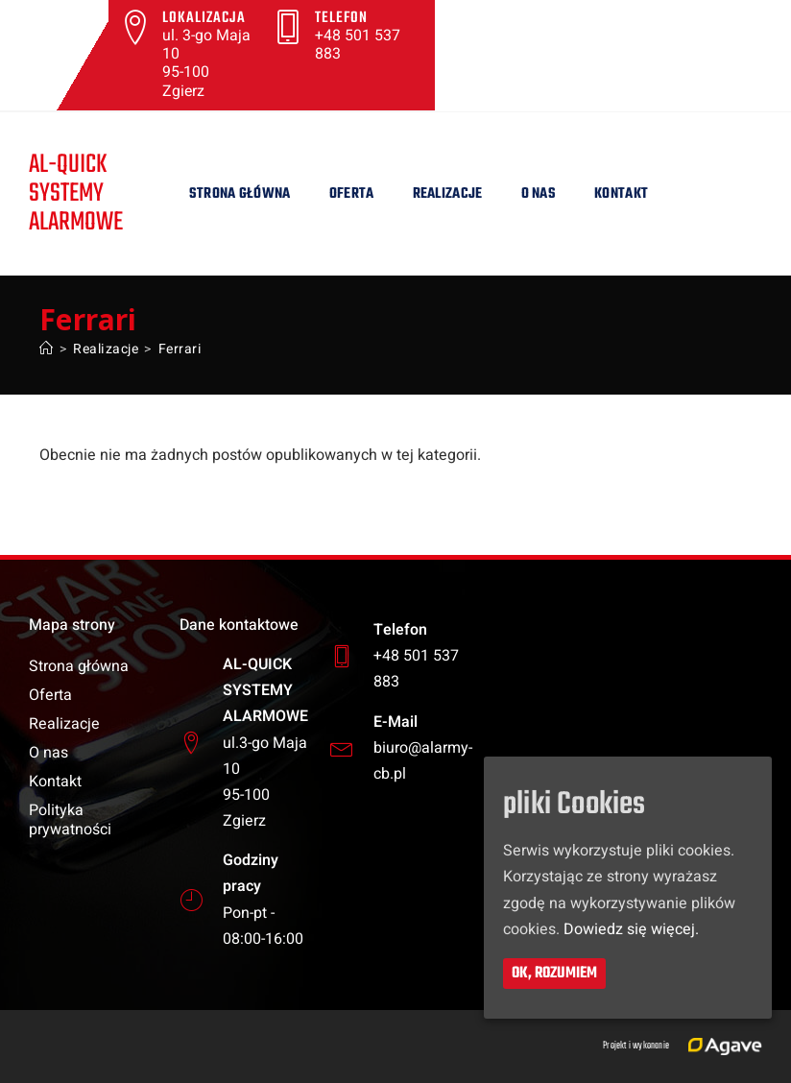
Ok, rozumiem (554, 972)
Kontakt (621, 193)
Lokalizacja (204, 18)
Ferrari (180, 349)
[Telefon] (288, 27)
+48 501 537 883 (357, 44)
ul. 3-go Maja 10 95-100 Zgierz (206, 63)
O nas (539, 193)
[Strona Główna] (46, 349)
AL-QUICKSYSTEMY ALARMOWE (77, 193)
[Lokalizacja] (135, 27)
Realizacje (448, 193)
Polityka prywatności (70, 820)
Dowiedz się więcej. (631, 928)
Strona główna (240, 193)
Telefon (342, 18)
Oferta (351, 193)
